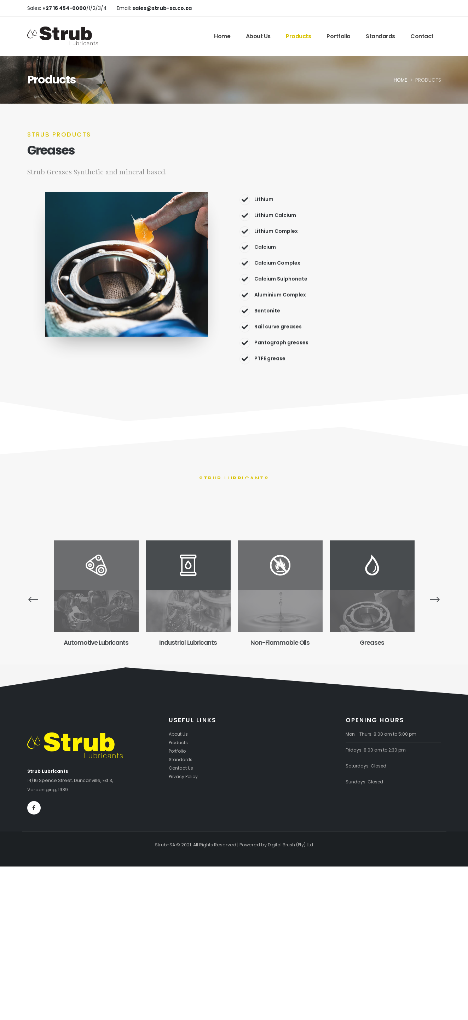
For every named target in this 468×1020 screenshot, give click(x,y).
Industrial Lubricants (188, 642)
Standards (380, 36)
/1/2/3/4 (74, 8)
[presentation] (33, 598)
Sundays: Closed (365, 781)
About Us (258, 36)
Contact (422, 36)
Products (298, 36)
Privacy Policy (184, 776)
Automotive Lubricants (96, 642)
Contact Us (181, 767)
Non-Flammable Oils (280, 642)
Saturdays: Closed (367, 765)
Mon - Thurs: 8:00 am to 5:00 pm (382, 733)
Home (222, 36)
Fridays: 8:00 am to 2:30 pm (377, 749)
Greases (372, 642)
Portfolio (339, 36)
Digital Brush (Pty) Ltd (290, 844)
